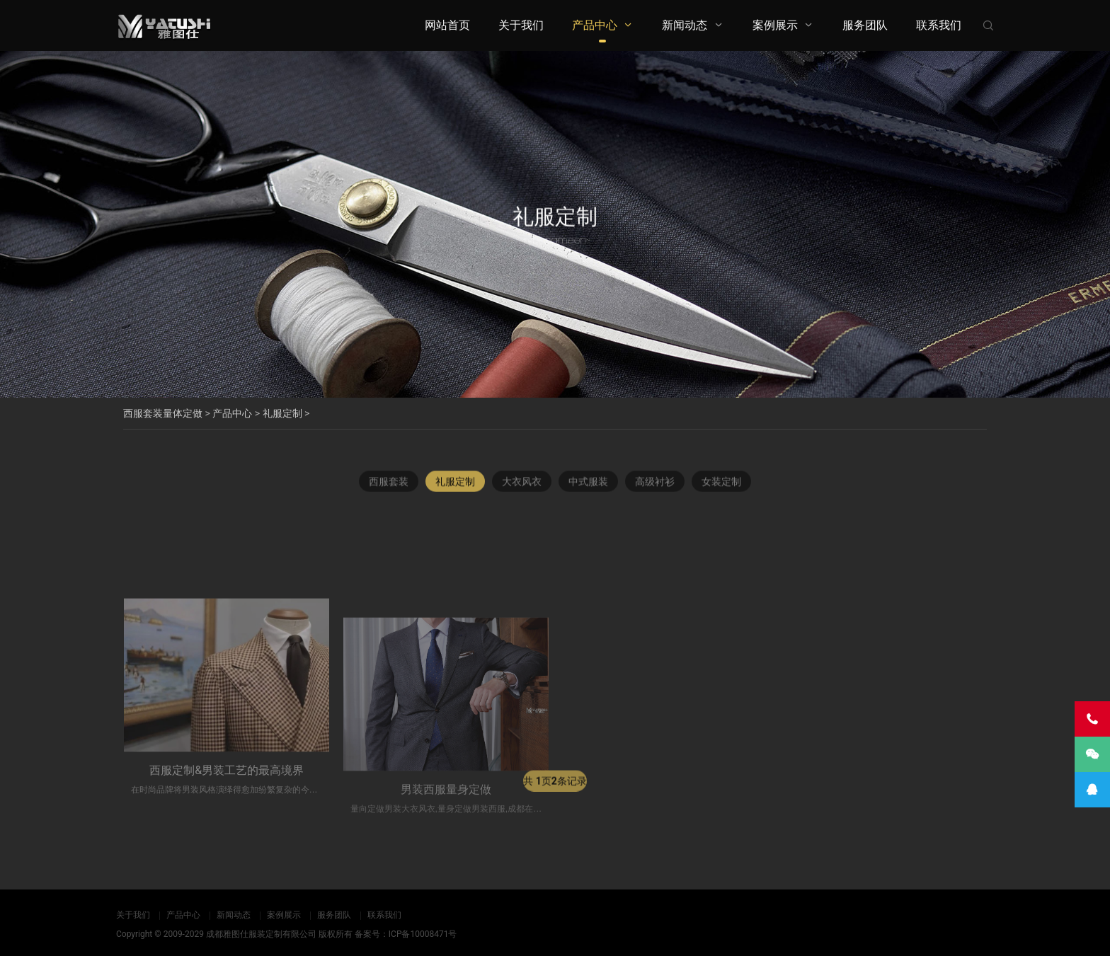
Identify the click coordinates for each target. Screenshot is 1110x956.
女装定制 (721, 488)
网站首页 (447, 25)
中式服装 (588, 488)
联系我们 (938, 25)
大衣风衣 (522, 488)
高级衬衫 (655, 488)
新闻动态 (684, 25)
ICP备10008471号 (423, 934)
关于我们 (521, 25)
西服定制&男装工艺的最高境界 (226, 848)
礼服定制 (282, 413)
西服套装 (388, 488)
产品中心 (594, 25)
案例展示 (775, 25)
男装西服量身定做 (446, 866)
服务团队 (865, 25)
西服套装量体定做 (162, 413)
